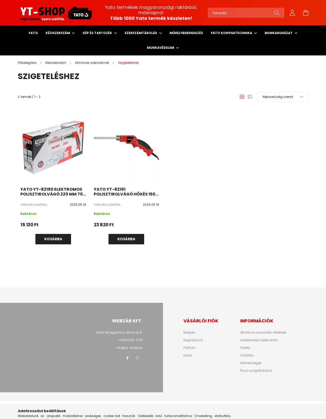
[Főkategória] (27, 63)
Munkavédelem (161, 48)
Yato (33, 33)
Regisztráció (193, 340)
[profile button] (292, 13)
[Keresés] (246, 13)
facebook (127, 358)
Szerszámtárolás (141, 33)
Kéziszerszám (58, 33)
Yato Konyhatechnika (232, 33)
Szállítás (247, 355)
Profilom (189, 348)
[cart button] (306, 13)
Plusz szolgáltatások (256, 370)
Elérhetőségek (250, 363)
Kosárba (53, 239)
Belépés (189, 332)
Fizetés (245, 348)
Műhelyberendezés (186, 33)
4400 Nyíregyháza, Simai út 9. (119, 332)
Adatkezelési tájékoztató (259, 340)
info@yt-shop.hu (129, 348)
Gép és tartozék (98, 33)
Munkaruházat (279, 33)
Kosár (187, 355)
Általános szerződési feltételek (263, 332)
